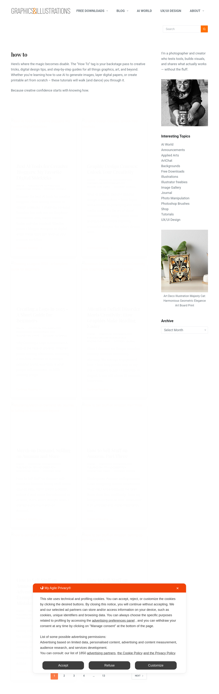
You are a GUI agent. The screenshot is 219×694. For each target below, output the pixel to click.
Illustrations (169, 177)
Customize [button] (156, 665)
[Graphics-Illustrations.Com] (41, 10)
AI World (144, 11)
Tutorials (167, 214)
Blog (123, 11)
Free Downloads (93, 11)
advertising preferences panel (113, 620)
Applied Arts (170, 155)
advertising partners (101, 653)
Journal (166, 193)
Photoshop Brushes (175, 203)
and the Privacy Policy (159, 653)
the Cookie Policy (129, 653)
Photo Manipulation (175, 198)
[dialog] (109, 628)
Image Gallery (171, 187)
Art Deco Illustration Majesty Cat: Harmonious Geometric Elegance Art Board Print (184, 300)
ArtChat (166, 160)
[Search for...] (182, 29)
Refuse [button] (109, 665)
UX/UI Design (170, 11)
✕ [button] (177, 588)
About (197, 11)
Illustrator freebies (174, 182)
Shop (165, 209)
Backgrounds (170, 166)
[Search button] (204, 29)
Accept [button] (63, 665)
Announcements (173, 150)
